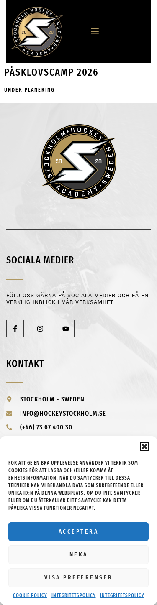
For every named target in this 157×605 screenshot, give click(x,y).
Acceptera (79, 531)
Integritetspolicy (73, 595)
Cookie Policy (30, 595)
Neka (78, 554)
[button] (144, 446)
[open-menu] (91, 31)
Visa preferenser (78, 577)
